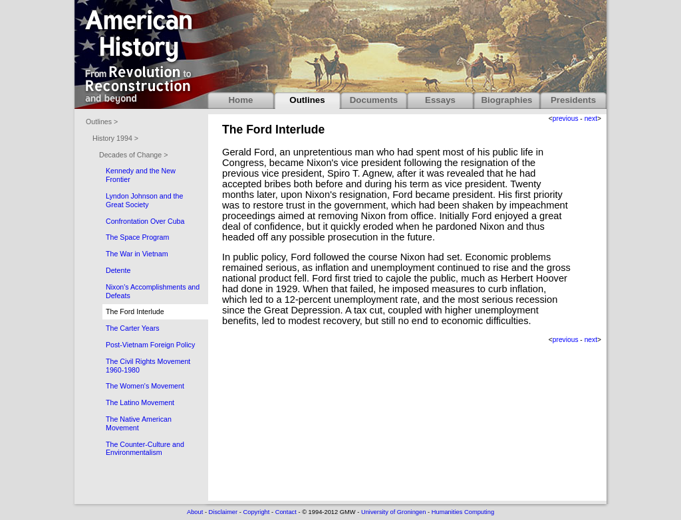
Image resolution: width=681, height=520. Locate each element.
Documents (374, 100)
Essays (440, 100)
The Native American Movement (139, 423)
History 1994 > (115, 138)
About (195, 512)
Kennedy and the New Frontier (141, 175)
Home (240, 100)
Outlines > (102, 122)
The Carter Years (133, 328)
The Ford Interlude (135, 311)
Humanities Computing (463, 512)
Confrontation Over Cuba (145, 221)
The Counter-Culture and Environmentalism (145, 448)
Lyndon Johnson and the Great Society (144, 200)
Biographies (506, 100)
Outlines (307, 100)
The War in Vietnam (137, 254)
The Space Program (137, 237)
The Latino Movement (140, 402)
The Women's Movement (145, 386)
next (591, 118)
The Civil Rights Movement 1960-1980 (148, 365)
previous (566, 118)
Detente (118, 270)
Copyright (256, 512)
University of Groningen (393, 512)
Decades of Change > (133, 155)
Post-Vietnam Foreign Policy (150, 345)
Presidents (573, 100)
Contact (286, 512)
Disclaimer (223, 512)
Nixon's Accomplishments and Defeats (153, 291)
